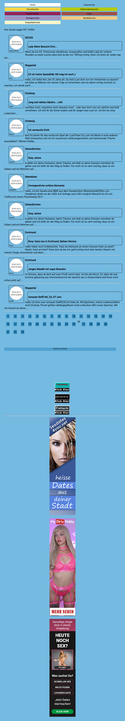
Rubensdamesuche (89, 9)
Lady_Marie (16, 44)
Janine (16, 155)
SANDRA (16, 183)
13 (96, 316)
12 (88, 316)
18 (22, 324)
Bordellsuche (89, 18)
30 (105, 324)
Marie (16, 127)
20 (37, 324)
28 (91, 324)
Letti (16, 99)
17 (15, 324)
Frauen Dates (32, 13)
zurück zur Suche (60, 349)
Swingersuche (32, 18)
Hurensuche (89, 5)
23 (59, 324)
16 (8, 324)
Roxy (16, 238)
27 (83, 324)
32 (15, 331)
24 (66, 324)
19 (30, 324)
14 (103, 316)
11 (81, 316)
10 (74, 316)
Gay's (89, 13)
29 (98, 324)
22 (52, 324)
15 (110, 316)
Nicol (16, 266)
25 (74, 324)
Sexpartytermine (32, 22)
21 (44, 324)
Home (32, 5)
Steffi (16, 294)
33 (22, 331)
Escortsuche (32, 9)
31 (8, 331)
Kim (16, 72)
